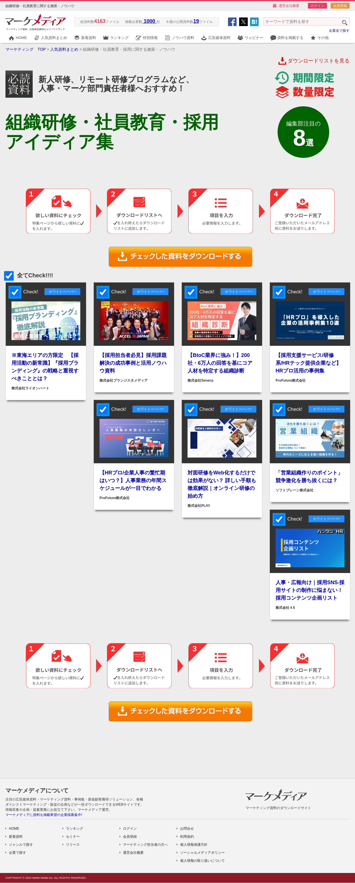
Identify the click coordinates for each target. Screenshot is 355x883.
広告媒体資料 (219, 38)
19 (196, 21)
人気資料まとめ (54, 38)
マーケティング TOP (25, 49)
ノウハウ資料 (183, 38)
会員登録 (340, 6)
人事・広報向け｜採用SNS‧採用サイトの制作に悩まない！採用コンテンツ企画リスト (310, 590)
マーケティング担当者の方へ (145, 845)
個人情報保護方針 (194, 845)
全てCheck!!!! (29, 275)
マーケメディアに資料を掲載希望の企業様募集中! (43, 815)
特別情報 (150, 38)
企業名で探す (339, 31)
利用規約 (187, 837)
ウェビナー (254, 38)
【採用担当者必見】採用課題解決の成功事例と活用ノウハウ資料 (133, 363)
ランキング (119, 38)
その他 (323, 38)
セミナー (73, 837)
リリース (73, 845)
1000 (149, 21)
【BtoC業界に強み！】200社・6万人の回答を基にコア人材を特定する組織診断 (220, 363)
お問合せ (187, 829)
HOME (21, 38)
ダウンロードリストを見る (319, 61)
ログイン (317, 6)
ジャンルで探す (21, 845)
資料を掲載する (290, 38)
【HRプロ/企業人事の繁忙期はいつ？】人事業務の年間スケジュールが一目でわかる (133, 480)
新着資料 (88, 38)
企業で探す (17, 853)
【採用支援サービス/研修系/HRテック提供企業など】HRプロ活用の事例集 (308, 363)
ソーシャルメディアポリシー (202, 853)
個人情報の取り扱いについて (202, 861)
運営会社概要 (289, 6)
